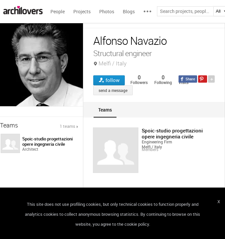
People (57, 11)
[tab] (105, 110)
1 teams (67, 126)
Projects (82, 11)
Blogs (129, 11)
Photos (106, 11)
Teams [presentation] (105, 110)
